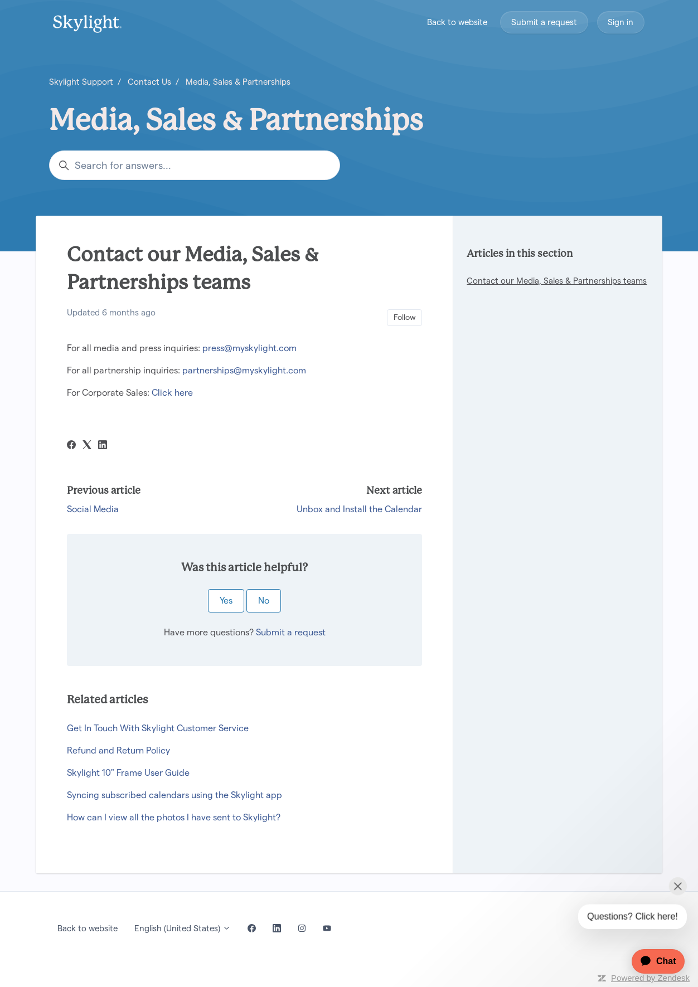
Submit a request (544, 22)
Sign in (620, 22)
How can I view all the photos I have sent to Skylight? (173, 817)
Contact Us (149, 81)
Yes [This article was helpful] (226, 600)
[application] (652, 961)
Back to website (457, 22)
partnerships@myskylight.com (244, 370)
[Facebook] (71, 446)
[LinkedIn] (102, 446)
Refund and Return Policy (118, 750)
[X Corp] (87, 446)
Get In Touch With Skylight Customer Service (158, 728)
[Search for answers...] (194, 165)
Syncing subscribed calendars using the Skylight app (174, 795)
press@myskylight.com (249, 348)
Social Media (93, 509)
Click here (172, 392)
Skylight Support (81, 81)
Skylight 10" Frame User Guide (128, 772)
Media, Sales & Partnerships (238, 81)
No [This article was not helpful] (263, 600)
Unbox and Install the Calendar (359, 509)
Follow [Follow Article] (405, 317)
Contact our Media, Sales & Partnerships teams (557, 280)
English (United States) (182, 928)
